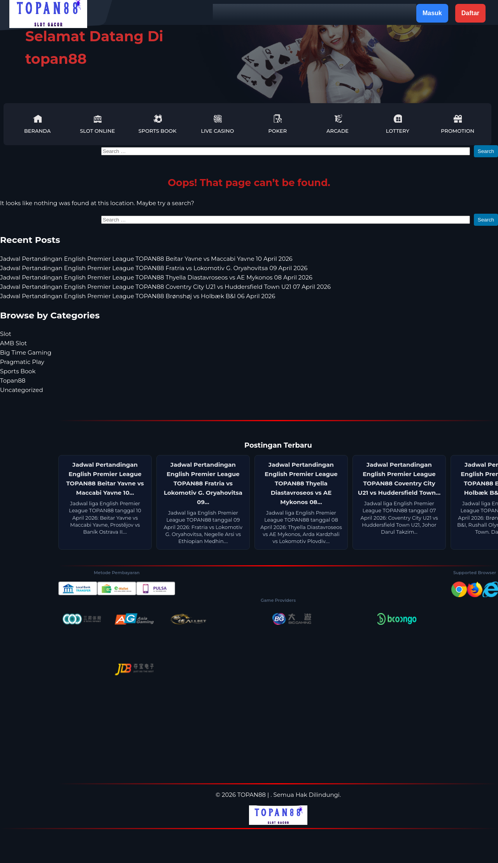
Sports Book (158, 124)
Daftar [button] (470, 13)
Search (486, 151)
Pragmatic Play (22, 362)
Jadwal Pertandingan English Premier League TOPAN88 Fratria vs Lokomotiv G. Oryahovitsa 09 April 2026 (153, 268)
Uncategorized (21, 390)
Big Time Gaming (25, 352)
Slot (5, 333)
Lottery (397, 124)
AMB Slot (13, 343)
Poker (277, 124)
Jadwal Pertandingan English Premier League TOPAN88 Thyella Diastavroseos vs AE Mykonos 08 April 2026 (156, 277)
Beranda (37, 124)
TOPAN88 (251, 794)
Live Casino (217, 124)
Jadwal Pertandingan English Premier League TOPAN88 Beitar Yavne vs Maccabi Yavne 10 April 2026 (146, 258)
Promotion (457, 124)
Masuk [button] (432, 13)
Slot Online (97, 124)
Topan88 (12, 380)
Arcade (337, 124)
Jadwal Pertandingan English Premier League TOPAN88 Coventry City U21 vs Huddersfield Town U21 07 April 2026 (165, 286)
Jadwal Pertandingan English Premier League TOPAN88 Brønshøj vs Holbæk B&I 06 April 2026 (137, 296)
